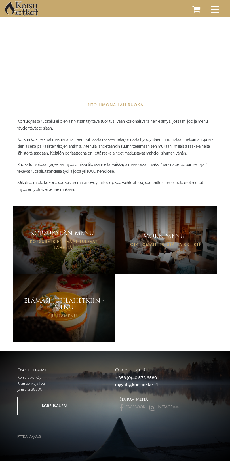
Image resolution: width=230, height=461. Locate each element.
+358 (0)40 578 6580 (136, 377)
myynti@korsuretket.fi (136, 384)
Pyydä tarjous (29, 437)
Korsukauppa (54, 405)
